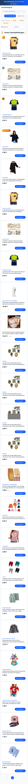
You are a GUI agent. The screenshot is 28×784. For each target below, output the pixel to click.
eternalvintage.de (6, 7)
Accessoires (5, 23)
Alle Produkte (10, 16)
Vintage (14, 20)
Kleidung (21, 20)
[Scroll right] (25, 16)
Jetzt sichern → (14, 3)
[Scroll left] (2, 16)
